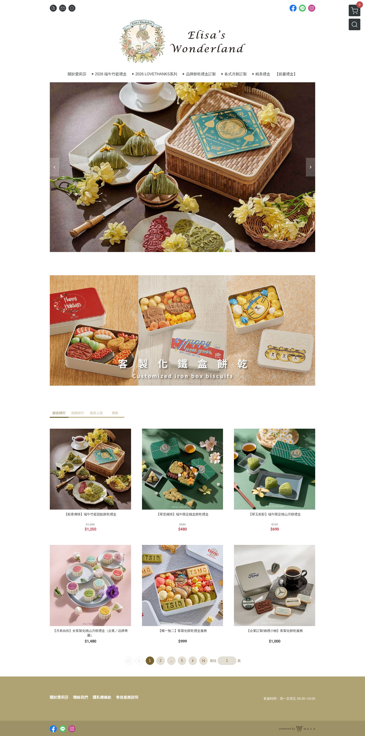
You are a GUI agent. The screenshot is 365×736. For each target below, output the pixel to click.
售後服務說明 (127, 697)
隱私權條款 (102, 697)
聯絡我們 (80, 697)
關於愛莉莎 (59, 697)
